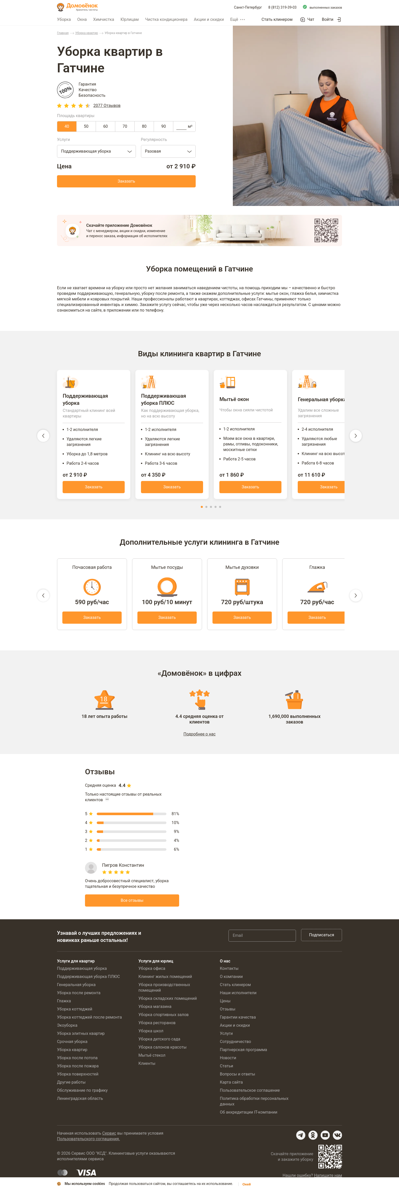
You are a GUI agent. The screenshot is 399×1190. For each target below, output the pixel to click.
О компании (231, 978)
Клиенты (146, 1065)
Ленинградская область (80, 1100)
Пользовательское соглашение (250, 1092)
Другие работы (71, 1084)
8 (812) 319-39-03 (282, 7)
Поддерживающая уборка (82, 970)
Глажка (64, 1003)
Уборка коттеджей (74, 1011)
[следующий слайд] (356, 437)
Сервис (109, 1135)
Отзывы (227, 1011)
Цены (225, 1003)
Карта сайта (231, 1084)
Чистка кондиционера (166, 19)
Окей (247, 1184)
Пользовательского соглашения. (88, 1141)
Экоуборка (67, 1027)
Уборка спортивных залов (163, 1017)
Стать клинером (277, 19)
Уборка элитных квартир (81, 1035)
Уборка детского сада (159, 1041)
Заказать (126, 181)
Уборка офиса (151, 970)
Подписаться (321, 937)
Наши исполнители (238, 995)
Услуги (226, 1035)
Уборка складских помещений (167, 1000)
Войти (327, 19)
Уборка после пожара (78, 1068)
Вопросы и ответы (237, 1076)
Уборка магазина (155, 1008)
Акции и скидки (209, 19)
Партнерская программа (243, 1052)
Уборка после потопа (77, 1060)
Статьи (226, 1068)
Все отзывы (132, 902)
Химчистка (103, 19)
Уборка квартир (86, 33)
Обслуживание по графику (82, 1092)
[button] (202, 509)
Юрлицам (129, 19)
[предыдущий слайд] (43, 437)
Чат (310, 19)
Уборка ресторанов (157, 1025)
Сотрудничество (235, 1043)
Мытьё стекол (151, 1057)
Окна (82, 19)
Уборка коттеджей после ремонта (89, 1019)
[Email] (262, 938)
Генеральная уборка (76, 987)
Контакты (229, 970)
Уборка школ (150, 1033)
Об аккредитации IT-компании (248, 1114)
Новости (228, 1060)
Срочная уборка (72, 1043)
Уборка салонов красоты (162, 1049)
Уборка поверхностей (77, 1076)
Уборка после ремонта (79, 995)
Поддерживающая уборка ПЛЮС (88, 978)
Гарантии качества (238, 1019)
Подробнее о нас (199, 736)
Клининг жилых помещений (165, 978)
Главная (63, 33)
